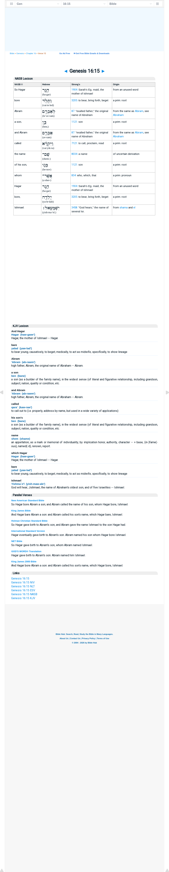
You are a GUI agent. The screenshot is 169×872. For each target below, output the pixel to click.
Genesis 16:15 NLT (23, 586)
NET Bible (16, 541)
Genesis (20, 53)
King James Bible (20, 510)
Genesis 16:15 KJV (23, 598)
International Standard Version (28, 531)
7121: (74, 143)
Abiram (139, 111)
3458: (74, 207)
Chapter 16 (31, 53)
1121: (74, 121)
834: (73, 175)
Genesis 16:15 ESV (23, 590)
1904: (74, 89)
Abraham (118, 115)
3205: (74, 100)
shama (124, 207)
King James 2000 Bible (23, 561)
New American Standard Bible (27, 500)
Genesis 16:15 (20, 578)
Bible (12, 53)
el (134, 207)
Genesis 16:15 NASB (24, 594)
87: (73, 111)
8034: (74, 154)
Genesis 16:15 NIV (23, 582)
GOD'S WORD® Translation (26, 551)
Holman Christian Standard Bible (29, 520)
